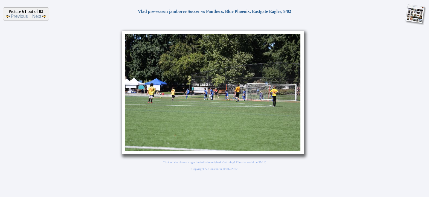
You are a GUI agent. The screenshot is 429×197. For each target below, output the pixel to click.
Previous (17, 16)
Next (39, 16)
